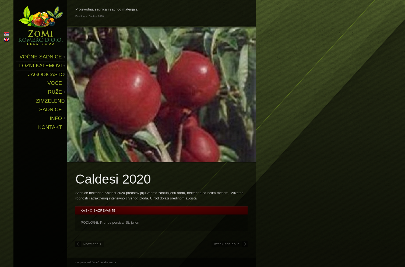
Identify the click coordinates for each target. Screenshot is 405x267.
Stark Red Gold (227, 244)
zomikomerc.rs (108, 262)
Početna (80, 16)
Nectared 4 (92, 244)
